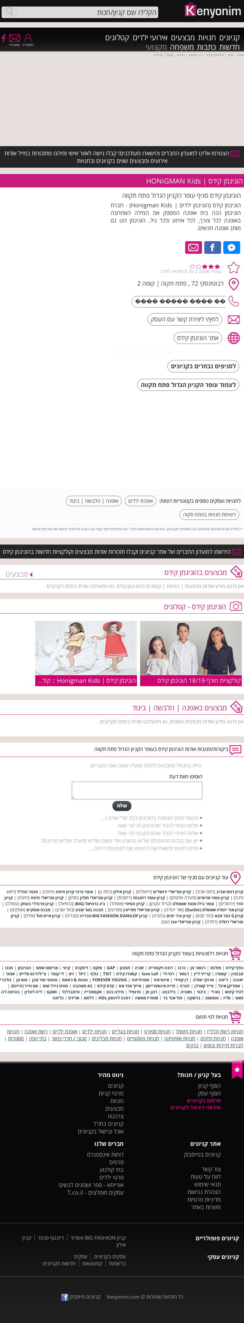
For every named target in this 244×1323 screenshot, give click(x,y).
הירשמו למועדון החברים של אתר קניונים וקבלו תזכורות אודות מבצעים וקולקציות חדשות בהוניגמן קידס (122, 551)
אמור (10, 974)
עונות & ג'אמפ (75, 980)
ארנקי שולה (203, 980)
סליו (227, 998)
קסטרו (221, 974)
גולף (94, 974)
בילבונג (169, 992)
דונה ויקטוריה (160, 968)
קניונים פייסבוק (80, 1296)
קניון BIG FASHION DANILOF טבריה (113, 916)
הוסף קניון (209, 1085)
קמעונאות (92, 1263)
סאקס (52, 992)
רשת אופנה (36, 1031)
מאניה (186, 992)
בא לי (215, 992)
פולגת (215, 968)
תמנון (125, 968)
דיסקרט (81, 968)
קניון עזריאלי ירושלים (172, 891)
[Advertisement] (193, 441)
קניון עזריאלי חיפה (47, 897)
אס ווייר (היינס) (24, 986)
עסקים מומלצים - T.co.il (95, 1192)
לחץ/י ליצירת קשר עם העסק (185, 319)
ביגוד (201, 992)
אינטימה (161, 980)
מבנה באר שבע (89, 910)
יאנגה (238, 980)
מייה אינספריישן (160, 986)
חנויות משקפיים (143, 1038)
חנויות (207, 37)
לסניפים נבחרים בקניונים (203, 366)
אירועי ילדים (150, 37)
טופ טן (21, 980)
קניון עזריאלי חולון (96, 897)
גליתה (58, 998)
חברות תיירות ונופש (223, 1045)
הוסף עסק (209, 1093)
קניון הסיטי (135, 904)
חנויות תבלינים (107, 1038)
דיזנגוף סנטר (51, 1237)
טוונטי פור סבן (44, 980)
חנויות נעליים (125, 1031)
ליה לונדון (33, 992)
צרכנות (116, 1116)
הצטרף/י (14, 42)
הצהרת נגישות (204, 1192)
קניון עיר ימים (178, 916)
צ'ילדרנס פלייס (32, 974)
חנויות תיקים (213, 1038)
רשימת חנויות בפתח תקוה (209, 514)
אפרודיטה (140, 980)
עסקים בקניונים (110, 1256)
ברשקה (193, 998)
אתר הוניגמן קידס (198, 337)
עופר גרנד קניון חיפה (74, 891)
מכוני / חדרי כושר (69, 1038)
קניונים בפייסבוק (202, 1154)
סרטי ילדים (111, 1177)
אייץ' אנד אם (130, 986)
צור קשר (211, 1169)
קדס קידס (105, 986)
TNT (107, 974)
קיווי (66, 968)
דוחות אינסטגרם (105, 1154)
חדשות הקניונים (59, 1263)
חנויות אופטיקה (179, 1038)
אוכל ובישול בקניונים (101, 1131)
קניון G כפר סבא (229, 916)
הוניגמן (24, 968)
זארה (139, 968)
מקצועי (156, 47)
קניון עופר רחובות (149, 897)
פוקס (97, 968)
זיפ (71, 974)
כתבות (206, 47)
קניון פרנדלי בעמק (37, 904)
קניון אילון (122, 891)
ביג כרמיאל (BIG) (90, 904)
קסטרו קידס (126, 974)
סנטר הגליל (27, 891)
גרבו (182, 968)
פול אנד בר (172, 998)
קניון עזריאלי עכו (185, 922)
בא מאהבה (82, 986)
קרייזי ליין (202, 974)
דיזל (81, 974)
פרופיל (135, 992)
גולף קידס (234, 968)
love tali (150, 974)
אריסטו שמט (47, 968)
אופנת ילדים (140, 500)
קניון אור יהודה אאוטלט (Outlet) (214, 910)
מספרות (16, 1038)
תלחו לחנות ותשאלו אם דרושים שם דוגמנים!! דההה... (144, 848)
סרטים (116, 1162)
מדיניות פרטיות (204, 1199)
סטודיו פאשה (146, 998)
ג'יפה (223, 980)
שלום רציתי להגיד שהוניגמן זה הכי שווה (158, 825)
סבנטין (237, 974)
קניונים (229, 37)
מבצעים (183, 37)
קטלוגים (117, 37)
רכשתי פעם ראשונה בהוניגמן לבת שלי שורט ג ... (148, 817)
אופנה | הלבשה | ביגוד (93, 500)
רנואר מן (198, 968)
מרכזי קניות (111, 1093)
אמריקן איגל (229, 986)
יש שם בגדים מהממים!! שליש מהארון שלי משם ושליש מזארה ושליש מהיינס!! (120, 840)
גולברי (5, 980)
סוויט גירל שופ (55, 986)
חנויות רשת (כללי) (225, 1031)
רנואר (184, 974)
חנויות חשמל (189, 1031)
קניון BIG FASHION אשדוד (98, 1237)
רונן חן (151, 992)
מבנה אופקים (38, 910)
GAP (111, 968)
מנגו (9, 968)
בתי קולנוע (111, 1169)
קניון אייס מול (48, 916)
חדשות (229, 47)
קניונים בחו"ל (108, 1123)
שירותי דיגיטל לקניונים (195, 1107)
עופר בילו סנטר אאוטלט (193, 904)
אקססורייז (93, 992)
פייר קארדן (204, 986)
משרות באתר (206, 1207)
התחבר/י (28, 42)
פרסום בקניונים (204, 1100)
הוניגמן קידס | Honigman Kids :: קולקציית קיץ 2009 (70, 680)
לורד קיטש (234, 992)
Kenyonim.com (123, 1297)
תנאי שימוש (207, 1184)
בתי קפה (37, 1038)
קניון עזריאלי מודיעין (141, 910)
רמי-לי (168, 974)
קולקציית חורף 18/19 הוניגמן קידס (199, 680)
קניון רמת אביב (229, 891)
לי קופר (57, 974)
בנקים (192, 1045)
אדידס (73, 998)
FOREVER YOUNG (109, 980)
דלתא (89, 998)
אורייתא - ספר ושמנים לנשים (91, 1185)
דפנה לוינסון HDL (114, 998)
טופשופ (212, 998)
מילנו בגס (115, 992)
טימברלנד (70, 992)
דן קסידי (181, 980)
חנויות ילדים (94, 1031)
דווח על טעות (206, 1176)
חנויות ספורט (157, 1031)
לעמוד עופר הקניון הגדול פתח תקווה (188, 384)
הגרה (185, 986)
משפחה (182, 47)
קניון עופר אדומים (213, 897)
